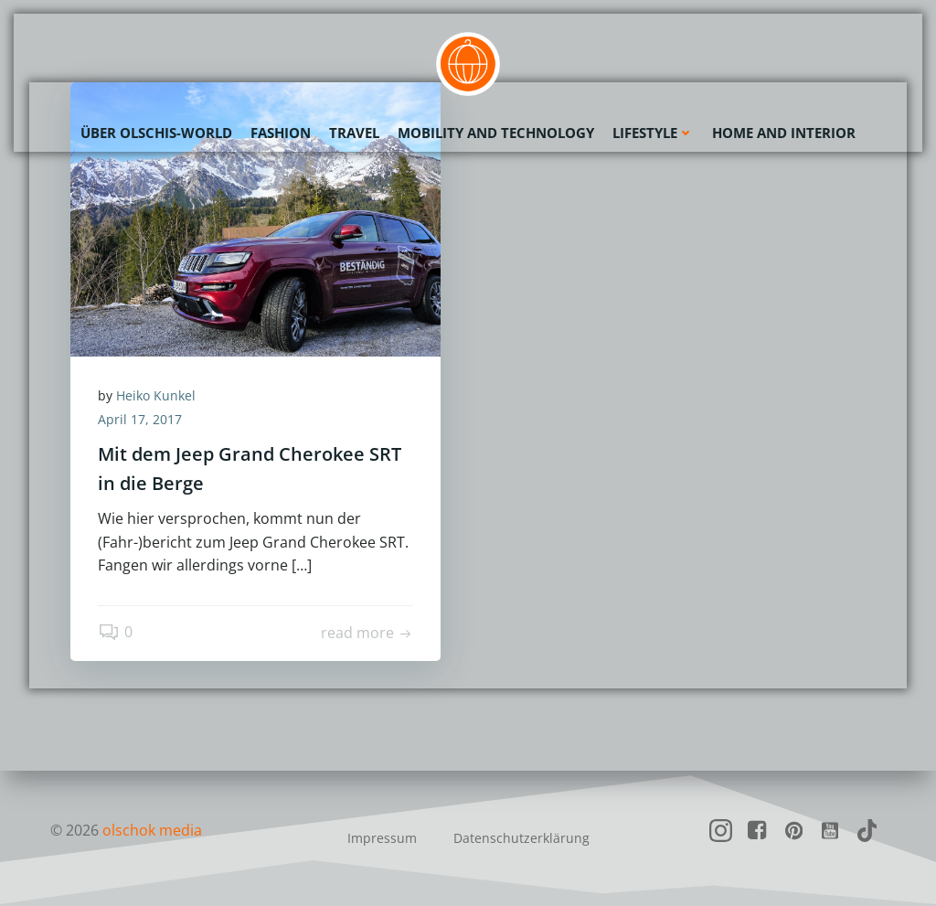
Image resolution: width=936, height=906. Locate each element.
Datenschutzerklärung (521, 838)
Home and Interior (784, 132)
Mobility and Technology (496, 132)
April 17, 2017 (140, 419)
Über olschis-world (156, 132)
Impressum (382, 838)
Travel (354, 132)
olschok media (152, 830)
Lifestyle (653, 132)
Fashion (280, 132)
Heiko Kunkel (156, 395)
